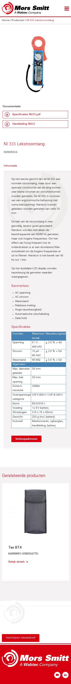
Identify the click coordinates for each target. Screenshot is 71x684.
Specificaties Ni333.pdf (26, 114)
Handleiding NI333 (23, 124)
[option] (35, 62)
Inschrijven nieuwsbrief (20, 638)
